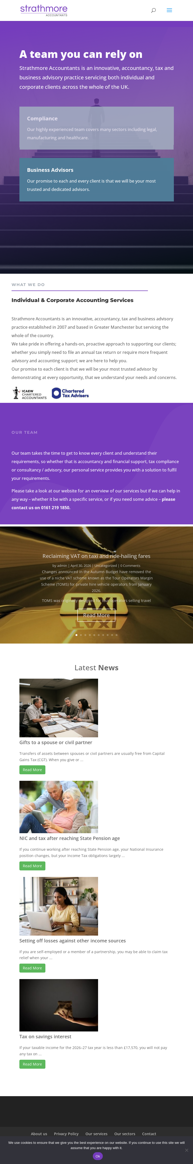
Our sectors (124, 1133)
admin (62, 571)
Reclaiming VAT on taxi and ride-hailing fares (96, 561)
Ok (97, 1156)
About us (39, 1133)
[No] (186, 1150)
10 (116, 635)
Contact (149, 1133)
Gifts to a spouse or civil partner (55, 742)
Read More (96, 620)
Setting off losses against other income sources (72, 940)
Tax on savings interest (45, 1036)
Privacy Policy (66, 1133)
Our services (96, 1133)
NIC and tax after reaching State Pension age (69, 838)
